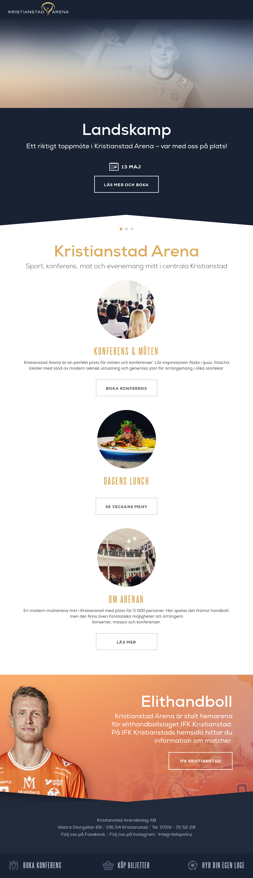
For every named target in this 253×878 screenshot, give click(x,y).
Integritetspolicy (175, 834)
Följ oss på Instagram (132, 834)
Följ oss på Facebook (83, 834)
